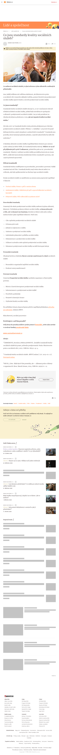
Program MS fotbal (43, 703)
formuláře (38, 325)
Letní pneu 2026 (42, 716)
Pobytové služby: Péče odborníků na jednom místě (23, 197)
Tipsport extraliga (26, 711)
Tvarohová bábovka (8, 722)
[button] (29, 67)
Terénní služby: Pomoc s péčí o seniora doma (21, 186)
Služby (44, 403)
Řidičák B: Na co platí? (44, 722)
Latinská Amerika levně (27, 724)
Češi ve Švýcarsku (26, 722)
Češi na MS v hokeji (26, 707)
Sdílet (53, 44)
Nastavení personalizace (39, 749)
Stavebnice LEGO (28, 741)
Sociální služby (22, 403)
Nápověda (34, 747)
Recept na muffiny (8, 718)
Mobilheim (37, 735)
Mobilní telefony (19, 741)
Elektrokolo (32, 735)
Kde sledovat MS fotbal (44, 707)
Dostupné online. (9, 357)
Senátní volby (7, 705)
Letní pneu (44, 741)
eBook (47, 44)
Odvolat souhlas (28, 749)
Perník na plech (8, 726)
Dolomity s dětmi (26, 726)
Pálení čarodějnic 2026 (33, 732)
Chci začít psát (12, 419)
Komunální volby (8, 703)
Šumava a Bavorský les (27, 720)
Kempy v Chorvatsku (26, 716)
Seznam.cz (54, 2)
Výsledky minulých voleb (10, 707)
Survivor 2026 (49, 730)
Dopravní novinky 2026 (44, 720)
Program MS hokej (26, 703)
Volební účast (7, 711)
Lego (27, 735)
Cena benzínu (33, 730)
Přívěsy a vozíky (17, 735)
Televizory (21, 743)
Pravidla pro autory (17, 749)
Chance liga (41, 709)
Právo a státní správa (10, 449)
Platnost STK (42, 726)
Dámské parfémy (37, 741)
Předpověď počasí (25, 730)
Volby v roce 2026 (8, 701)
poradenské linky (22, 327)
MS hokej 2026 (25, 701)
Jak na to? (24, 419)
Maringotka (43, 735)
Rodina (32, 403)
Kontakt (40, 747)
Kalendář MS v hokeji (26, 709)
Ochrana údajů (47, 747)
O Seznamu (17, 747)
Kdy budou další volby (9, 709)
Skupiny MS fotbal (43, 705)
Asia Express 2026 (23, 732)
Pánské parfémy (35, 743)
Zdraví (5, 461)
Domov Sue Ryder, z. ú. (14, 42)
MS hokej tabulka (26, 705)
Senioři (15, 403)
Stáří (49, 403)
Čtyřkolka (29, 737)
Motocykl (23, 735)
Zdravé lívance (7, 720)
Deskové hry (50, 741)
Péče (28, 403)
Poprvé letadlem (25, 718)
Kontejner (49, 735)
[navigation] (2, 2)
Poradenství (39, 403)
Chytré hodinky (27, 743)
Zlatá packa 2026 (41, 730)
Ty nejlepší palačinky (9, 716)
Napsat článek (46, 379)
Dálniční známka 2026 (44, 718)
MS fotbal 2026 (42, 701)
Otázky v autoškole (43, 724)
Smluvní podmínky (26, 747)
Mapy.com (17, 730)
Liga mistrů (41, 711)
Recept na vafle (7, 724)
